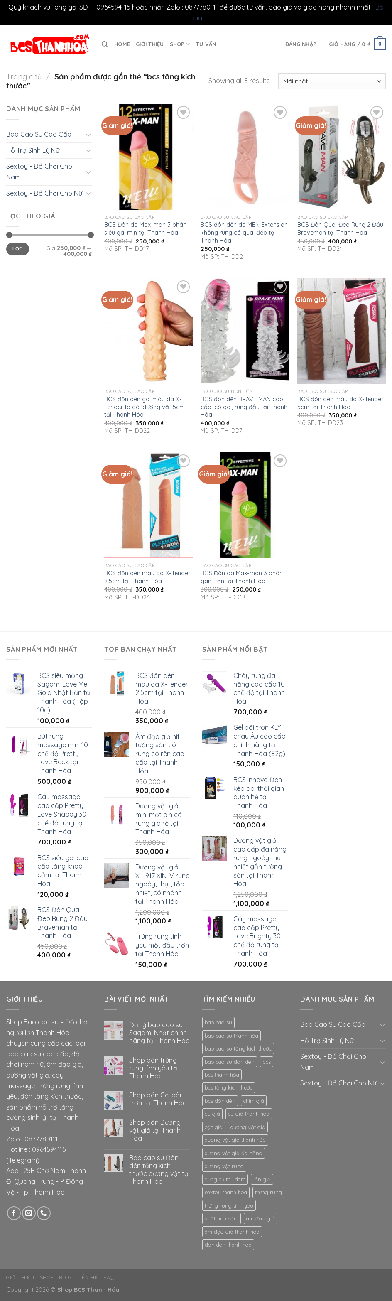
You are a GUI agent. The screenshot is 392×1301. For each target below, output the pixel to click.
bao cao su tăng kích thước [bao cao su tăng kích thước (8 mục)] (238, 1048)
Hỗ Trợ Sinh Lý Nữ (32, 150)
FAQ (108, 1277)
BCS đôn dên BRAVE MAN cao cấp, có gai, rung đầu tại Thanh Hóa (244, 406)
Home (122, 44)
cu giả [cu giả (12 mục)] (212, 1113)
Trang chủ (24, 76)
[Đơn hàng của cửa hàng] (332, 81)
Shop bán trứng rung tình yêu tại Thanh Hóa (154, 1068)
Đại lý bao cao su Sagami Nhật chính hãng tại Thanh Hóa (159, 1033)
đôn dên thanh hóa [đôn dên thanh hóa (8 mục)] (228, 1244)
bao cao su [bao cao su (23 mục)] (218, 1022)
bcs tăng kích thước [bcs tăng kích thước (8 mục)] (228, 1087)
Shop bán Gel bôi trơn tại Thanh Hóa (158, 1099)
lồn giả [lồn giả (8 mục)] (262, 1179)
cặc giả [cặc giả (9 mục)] (214, 1127)
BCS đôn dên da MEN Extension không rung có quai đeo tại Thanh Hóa (244, 232)
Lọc (17, 248)
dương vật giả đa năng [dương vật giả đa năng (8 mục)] (233, 1153)
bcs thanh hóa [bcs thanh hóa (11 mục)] (222, 1074)
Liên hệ (88, 1277)
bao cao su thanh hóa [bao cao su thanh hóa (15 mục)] (231, 1035)
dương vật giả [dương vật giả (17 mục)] (247, 1127)
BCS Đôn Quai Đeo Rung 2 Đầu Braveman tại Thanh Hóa (340, 228)
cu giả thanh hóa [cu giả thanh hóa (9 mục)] (249, 1113)
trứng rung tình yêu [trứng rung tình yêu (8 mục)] (229, 1205)
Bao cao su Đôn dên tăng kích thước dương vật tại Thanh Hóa (159, 1170)
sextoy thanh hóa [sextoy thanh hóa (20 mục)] (226, 1192)
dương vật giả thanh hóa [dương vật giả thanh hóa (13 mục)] (235, 1140)
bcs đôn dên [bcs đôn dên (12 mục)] (220, 1100)
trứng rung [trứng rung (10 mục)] (268, 1192)
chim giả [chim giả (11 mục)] (253, 1100)
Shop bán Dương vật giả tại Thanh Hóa (155, 1130)
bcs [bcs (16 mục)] (266, 1061)
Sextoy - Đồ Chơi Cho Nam (39, 171)
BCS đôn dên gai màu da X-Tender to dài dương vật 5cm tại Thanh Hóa (144, 406)
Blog (65, 1277)
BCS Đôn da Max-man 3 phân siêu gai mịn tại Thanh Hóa (145, 228)
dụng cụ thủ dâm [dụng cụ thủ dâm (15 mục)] (225, 1179)
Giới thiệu (150, 44)
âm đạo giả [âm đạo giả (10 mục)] (260, 1218)
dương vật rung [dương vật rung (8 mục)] (224, 1166)
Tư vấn (206, 44)
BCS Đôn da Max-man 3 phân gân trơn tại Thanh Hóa (242, 577)
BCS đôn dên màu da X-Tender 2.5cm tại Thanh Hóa (147, 577)
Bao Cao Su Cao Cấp (38, 134)
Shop (180, 44)
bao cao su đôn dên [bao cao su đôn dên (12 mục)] (230, 1061)
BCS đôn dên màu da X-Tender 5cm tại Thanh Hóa (340, 403)
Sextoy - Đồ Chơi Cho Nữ (44, 193)
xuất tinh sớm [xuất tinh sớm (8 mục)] (221, 1218)
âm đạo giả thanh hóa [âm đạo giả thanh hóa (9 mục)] (232, 1231)
